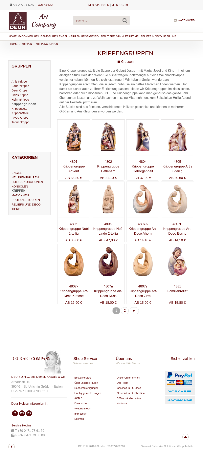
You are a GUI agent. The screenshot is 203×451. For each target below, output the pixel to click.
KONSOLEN (19, 186)
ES (29, 413)
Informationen (98, 5)
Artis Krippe (19, 81)
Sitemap (79, 418)
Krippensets (19, 108)
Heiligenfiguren (46, 36)
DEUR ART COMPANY (30, 358)
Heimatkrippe (20, 99)
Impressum (80, 413)
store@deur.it (45, 4)
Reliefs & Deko (151, 36)
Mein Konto (120, 5)
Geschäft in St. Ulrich (129, 387)
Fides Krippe (19, 95)
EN (22, 413)
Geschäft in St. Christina (131, 393)
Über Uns (169, 36)
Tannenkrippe (20, 122)
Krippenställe (20, 113)
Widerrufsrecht (82, 408)
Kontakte (122, 403)
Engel (63, 36)
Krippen (74, 36)
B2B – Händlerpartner (129, 398)
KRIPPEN (26, 44)
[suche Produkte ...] (101, 20)
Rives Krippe (19, 117)
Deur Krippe (19, 90)
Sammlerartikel (127, 36)
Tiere (111, 36)
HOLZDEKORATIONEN (27, 182)
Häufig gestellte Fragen (87, 393)
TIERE (15, 209)
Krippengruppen (47, 44)
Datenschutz (81, 403)
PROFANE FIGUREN (25, 200)
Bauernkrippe (20, 86)
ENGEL (16, 172)
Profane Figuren (93, 36)
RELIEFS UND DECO (26, 204)
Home (13, 36)
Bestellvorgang (82, 377)
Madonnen (25, 36)
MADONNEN (20, 195)
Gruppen (126, 61)
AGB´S (78, 398)
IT (15, 413)
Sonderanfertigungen (86, 387)
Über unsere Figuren (86, 382)
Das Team (122, 382)
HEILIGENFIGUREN (25, 177)
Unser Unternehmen (128, 377)
